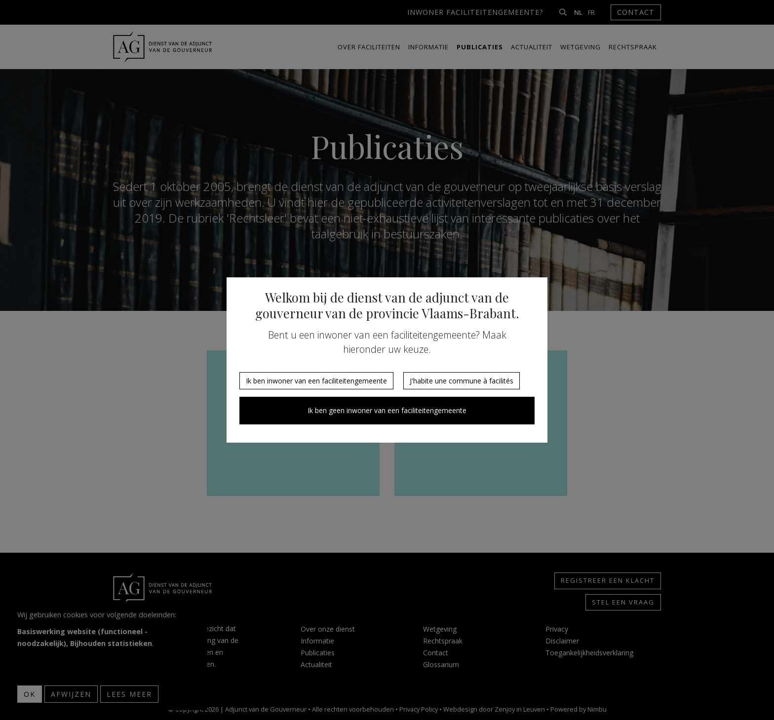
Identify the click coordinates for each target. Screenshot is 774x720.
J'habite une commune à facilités (461, 380)
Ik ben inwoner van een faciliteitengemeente (316, 380)
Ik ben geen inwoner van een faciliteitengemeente (387, 410)
